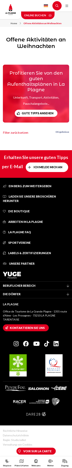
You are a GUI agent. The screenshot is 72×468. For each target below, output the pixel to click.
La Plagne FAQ (17, 232)
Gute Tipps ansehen (37, 113)
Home (16, 23)
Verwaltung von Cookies (17, 444)
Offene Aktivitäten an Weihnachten (42, 23)
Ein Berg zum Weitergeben (27, 186)
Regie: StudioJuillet (14, 440)
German (46, 5)
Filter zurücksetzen (15, 132)
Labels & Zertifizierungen (27, 253)
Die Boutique (16, 211)
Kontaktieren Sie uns (27, 328)
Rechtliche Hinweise (15, 430)
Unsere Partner (19, 263)
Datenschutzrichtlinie (16, 435)
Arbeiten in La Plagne (23, 221)
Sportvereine (17, 242)
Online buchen (38, 15)
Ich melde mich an (48, 167)
